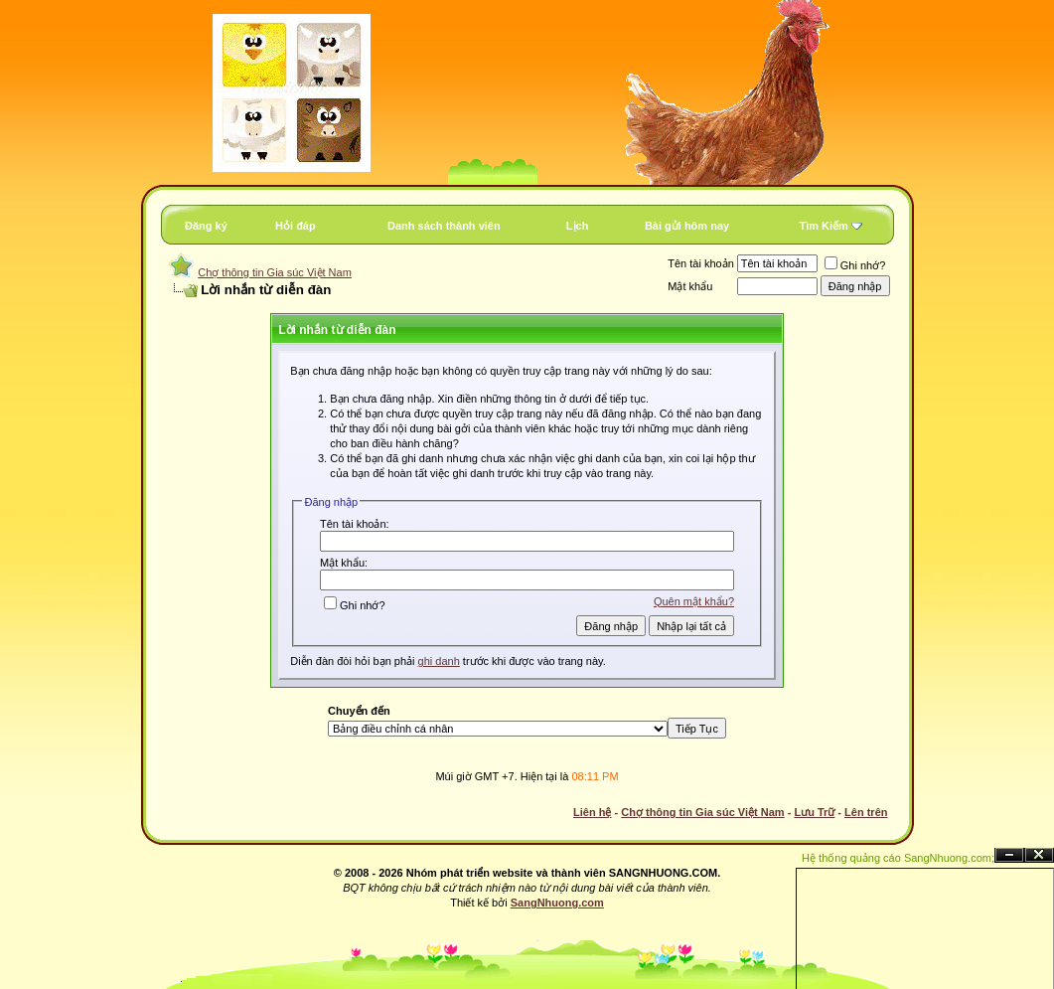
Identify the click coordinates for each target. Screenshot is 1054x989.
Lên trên (865, 812)
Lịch (577, 226)
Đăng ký (206, 226)
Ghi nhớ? (855, 265)
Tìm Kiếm (824, 226)
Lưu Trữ (814, 812)
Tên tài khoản (701, 263)
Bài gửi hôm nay (687, 226)
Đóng (1039, 855)
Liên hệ (592, 812)
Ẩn (1009, 855)
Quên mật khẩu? (694, 601)
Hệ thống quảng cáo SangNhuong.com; (898, 858)
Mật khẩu (690, 286)
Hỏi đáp (295, 226)
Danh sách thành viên (444, 226)
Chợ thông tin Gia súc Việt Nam (275, 272)
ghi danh (439, 661)
